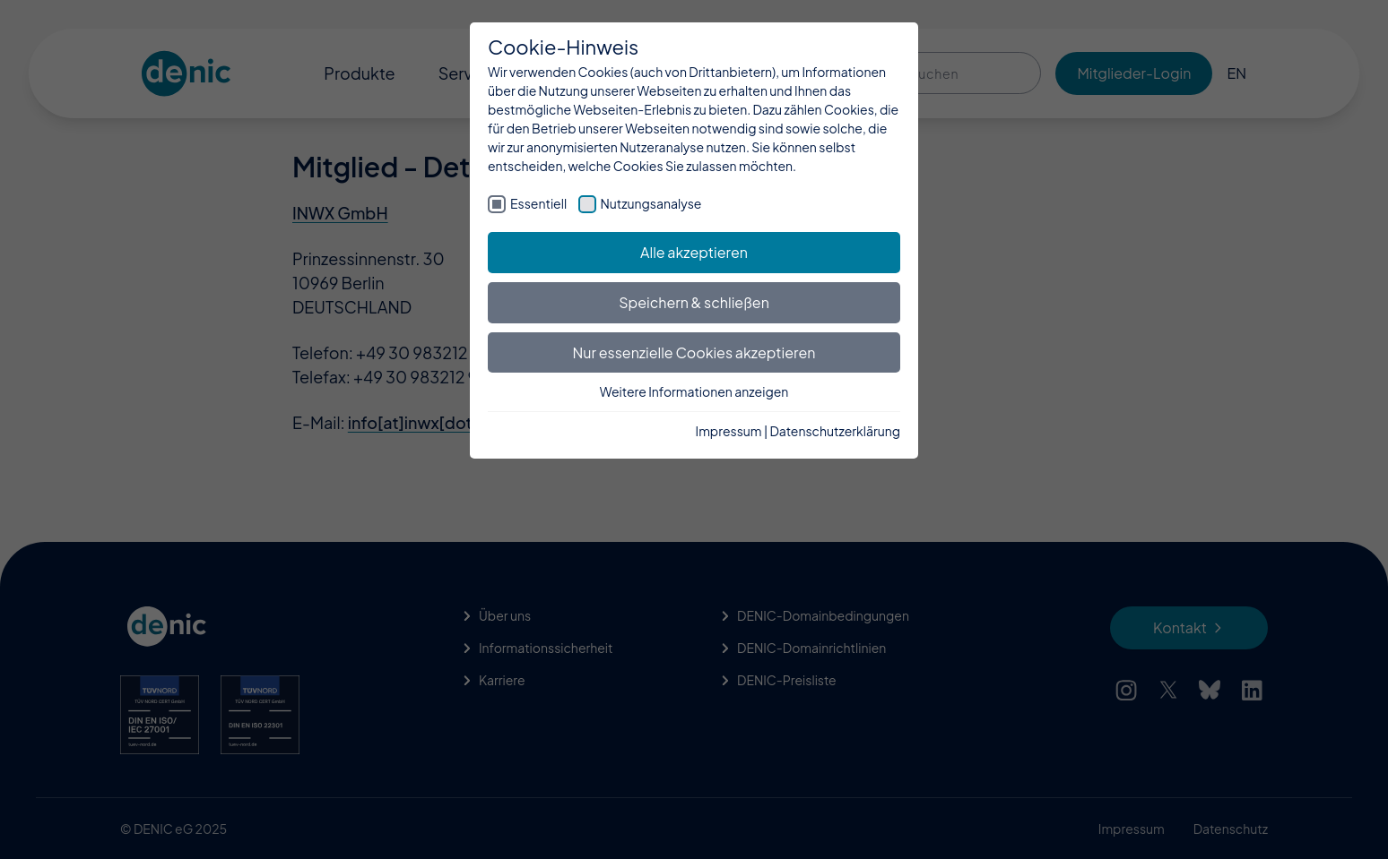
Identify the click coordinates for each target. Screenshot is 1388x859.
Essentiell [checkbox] (538, 203)
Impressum (729, 431)
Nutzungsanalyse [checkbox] (651, 203)
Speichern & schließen (694, 302)
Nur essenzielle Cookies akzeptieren (694, 352)
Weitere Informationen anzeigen (694, 391)
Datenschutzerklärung (835, 431)
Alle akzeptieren (694, 252)
